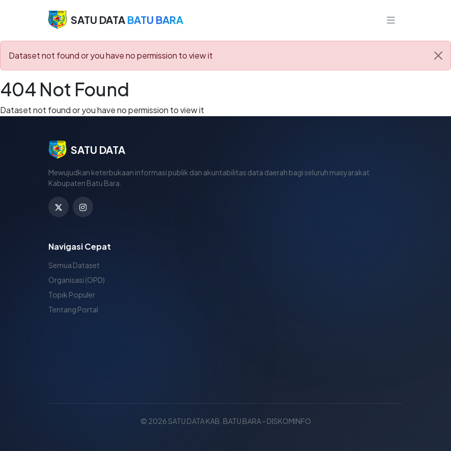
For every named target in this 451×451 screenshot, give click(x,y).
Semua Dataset (74, 265)
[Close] (438, 55)
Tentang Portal (73, 309)
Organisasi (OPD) (76, 279)
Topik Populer (71, 294)
